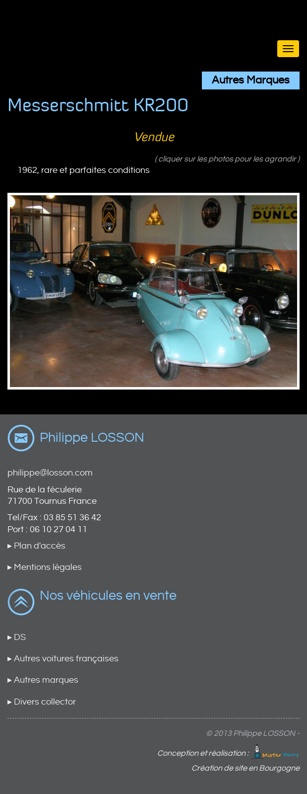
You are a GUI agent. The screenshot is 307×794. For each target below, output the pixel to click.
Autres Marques (251, 80)
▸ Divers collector (41, 702)
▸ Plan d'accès (36, 546)
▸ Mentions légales (44, 567)
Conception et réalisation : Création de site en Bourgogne (228, 758)
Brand (153, 30)
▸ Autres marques (42, 680)
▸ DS (16, 637)
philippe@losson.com (50, 472)
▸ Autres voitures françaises (63, 658)
